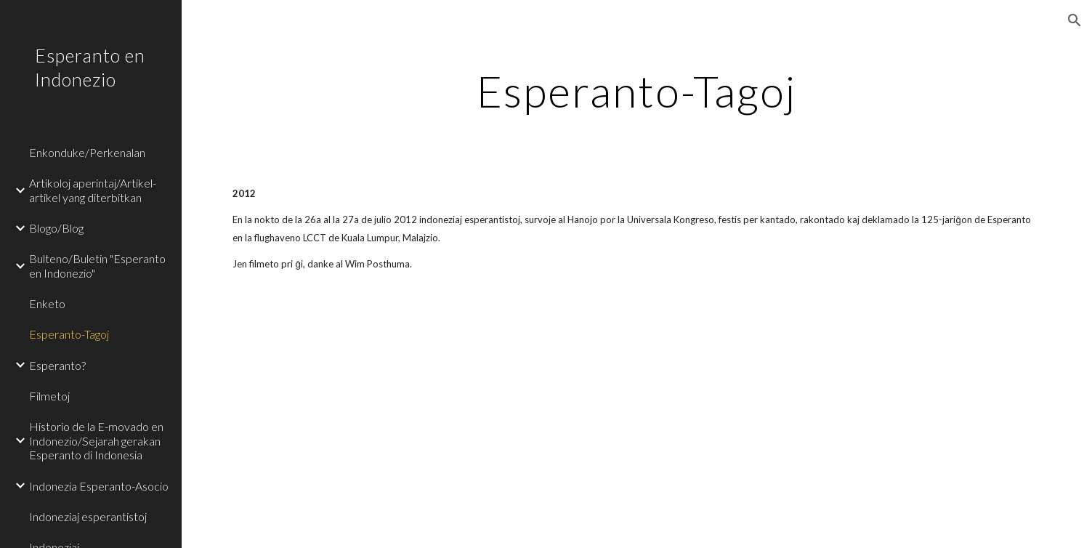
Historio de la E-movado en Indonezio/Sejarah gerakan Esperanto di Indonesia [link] (96, 440)
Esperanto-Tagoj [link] (69, 334)
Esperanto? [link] (57, 365)
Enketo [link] (47, 303)
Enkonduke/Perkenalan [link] (87, 152)
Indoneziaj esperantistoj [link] (88, 516)
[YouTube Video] (567, 422)
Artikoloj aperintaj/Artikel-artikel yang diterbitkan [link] (92, 190)
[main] (636, 91)
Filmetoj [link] (49, 396)
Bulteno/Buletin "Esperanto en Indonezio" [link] (97, 265)
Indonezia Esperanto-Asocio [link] (99, 486)
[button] (1074, 20)
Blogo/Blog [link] (56, 228)
